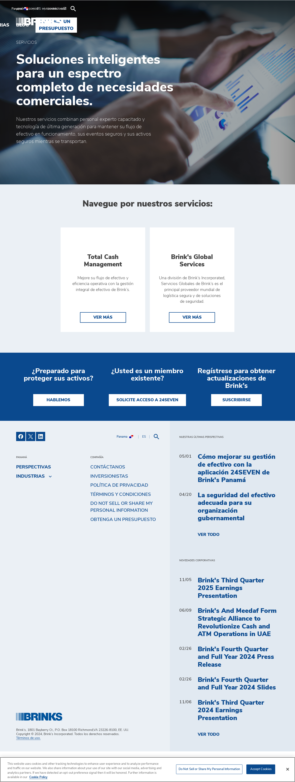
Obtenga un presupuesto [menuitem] (241, 21)
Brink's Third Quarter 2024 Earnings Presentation (231, 741)
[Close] (288, 769)
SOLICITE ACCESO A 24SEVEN (147, 431)
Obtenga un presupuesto (123, 550)
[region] (147, 769)
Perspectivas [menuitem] (33, 498)
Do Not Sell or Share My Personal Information (121, 538)
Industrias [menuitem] (163, 21)
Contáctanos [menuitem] (107, 498)
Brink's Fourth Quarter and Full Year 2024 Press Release (236, 688)
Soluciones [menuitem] (127, 21)
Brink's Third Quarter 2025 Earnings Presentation (231, 619)
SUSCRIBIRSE (236, 431)
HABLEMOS (58, 431)
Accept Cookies (261, 769)
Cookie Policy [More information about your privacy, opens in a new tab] (38, 777)
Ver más (102, 348)
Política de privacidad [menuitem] (119, 516)
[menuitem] (29, 9)
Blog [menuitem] (191, 21)
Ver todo (208, 566)
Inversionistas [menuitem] (109, 507)
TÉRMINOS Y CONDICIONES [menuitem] (120, 525)
